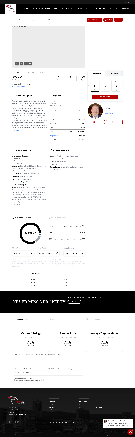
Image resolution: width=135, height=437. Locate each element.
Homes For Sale (52, 407)
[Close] (131, 420)
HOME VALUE (103, 8)
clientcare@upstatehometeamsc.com (17, 414)
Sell (96, 404)
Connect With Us (99, 407)
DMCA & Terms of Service (119, 435)
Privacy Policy (108, 435)
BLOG (88, 8)
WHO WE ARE (114, 8)
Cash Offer (80, 8)
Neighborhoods (52, 410)
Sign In (128, 2)
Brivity (10, 435)
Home (80, 404)
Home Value (51, 404)
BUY (72, 8)
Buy (80, 407)
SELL (94, 8)
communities (64, 8)
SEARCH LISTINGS (51, 8)
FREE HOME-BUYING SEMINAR (32, 8)
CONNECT (125, 8)
